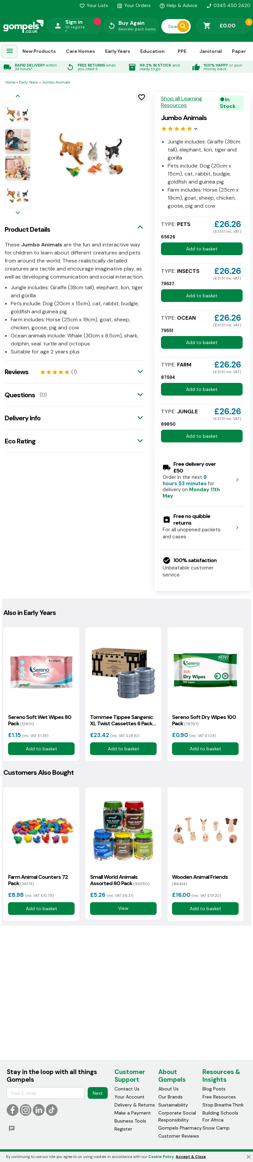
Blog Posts (214, 1089)
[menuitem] (10, 51)
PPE (182, 51)
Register (123, 1129)
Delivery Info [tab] (22, 418)
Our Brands (170, 1097)
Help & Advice (178, 5)
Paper (239, 51)
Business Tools (130, 1121)
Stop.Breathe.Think (223, 1105)
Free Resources (219, 1097)
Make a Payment (132, 1113)
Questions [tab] (20, 395)
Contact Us (127, 1089)
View (123, 908)
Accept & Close (191, 1156)
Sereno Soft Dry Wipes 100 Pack (204, 720)
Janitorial (210, 51)
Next (98, 1093)
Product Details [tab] (27, 229)
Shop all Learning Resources (181, 102)
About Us (168, 1089)
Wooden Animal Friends (200, 880)
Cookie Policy (161, 1156)
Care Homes (80, 51)
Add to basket (202, 249)
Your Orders (134, 5)
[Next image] (18, 213)
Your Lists (93, 5)
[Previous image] (18, 96)
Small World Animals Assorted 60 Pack (119, 880)
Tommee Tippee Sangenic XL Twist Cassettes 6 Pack (121, 720)
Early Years (117, 51)
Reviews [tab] (16, 371)
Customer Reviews (178, 1136)
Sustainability (173, 1105)
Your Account (129, 1097)
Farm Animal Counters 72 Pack (38, 880)
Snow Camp (216, 1128)
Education (152, 51)
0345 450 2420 (228, 5)
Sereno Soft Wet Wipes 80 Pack (39, 720)
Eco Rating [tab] (20, 441)
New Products (39, 51)
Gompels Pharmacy (180, 1128)
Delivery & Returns (134, 1105)
